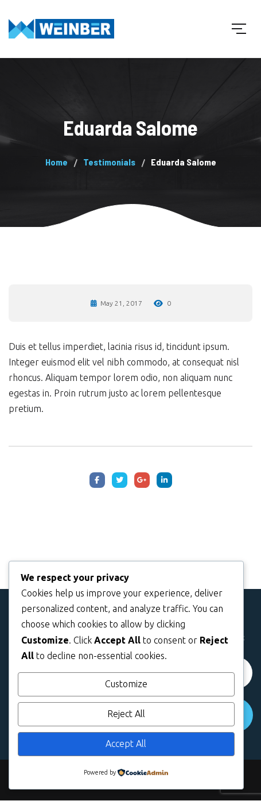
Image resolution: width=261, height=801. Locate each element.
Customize (126, 684)
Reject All (126, 713)
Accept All (126, 743)
